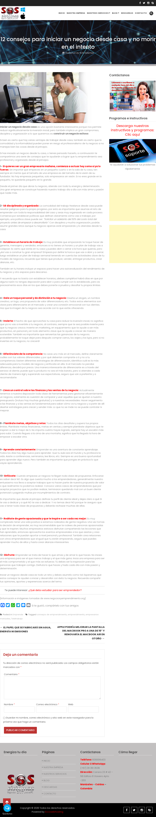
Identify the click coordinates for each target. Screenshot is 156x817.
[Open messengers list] (7, 808)
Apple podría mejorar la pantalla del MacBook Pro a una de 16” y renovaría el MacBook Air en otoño (81, 632)
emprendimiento (76, 614)
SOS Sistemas (87, 52)
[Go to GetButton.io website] (7, 814)
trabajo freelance (70, 205)
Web (70, 704)
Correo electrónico (47, 704)
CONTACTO (141, 13)
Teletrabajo (17, 618)
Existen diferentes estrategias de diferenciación (43, 360)
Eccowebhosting (54, 811)
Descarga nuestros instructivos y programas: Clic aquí (132, 130)
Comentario (11, 674)
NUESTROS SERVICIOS (98, 13)
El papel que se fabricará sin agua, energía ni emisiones (25, 629)
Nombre (9, 704)
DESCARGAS (127, 13)
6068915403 (98, 759)
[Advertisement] (132, 202)
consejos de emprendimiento (52, 614)
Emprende (18, 614)
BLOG (115, 13)
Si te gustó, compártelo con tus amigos (55, 605)
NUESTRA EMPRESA (76, 13)
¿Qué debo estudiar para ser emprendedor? (55, 590)
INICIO (61, 13)
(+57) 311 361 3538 (90, 767)
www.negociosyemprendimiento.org (64, 598)
